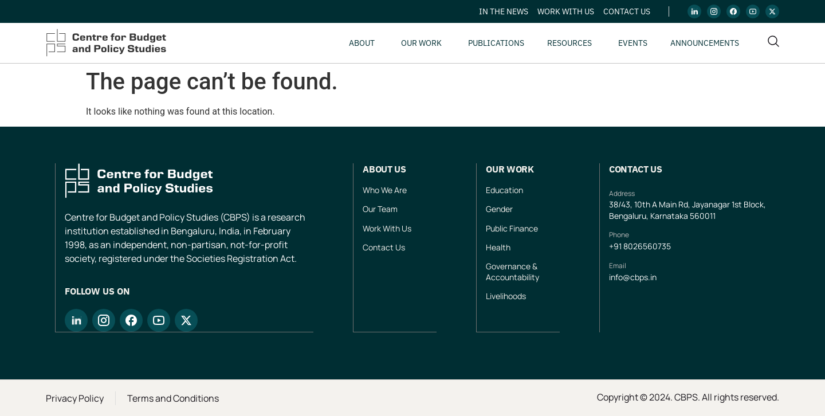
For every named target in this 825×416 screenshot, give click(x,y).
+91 (616, 246)
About (362, 43)
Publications (496, 43)
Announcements (704, 43)
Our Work (421, 43)
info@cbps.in (633, 277)
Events (632, 43)
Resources (569, 43)
